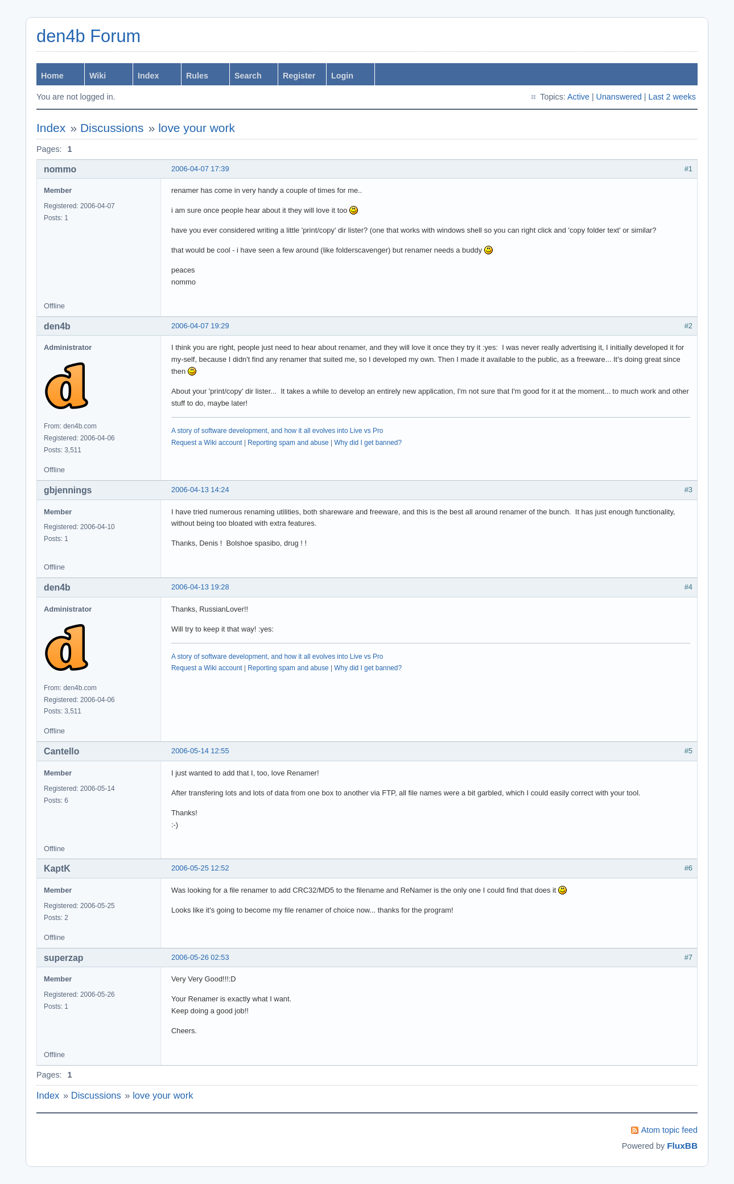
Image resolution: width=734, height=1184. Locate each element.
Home (52, 75)
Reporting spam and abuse (288, 443)
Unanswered (619, 96)
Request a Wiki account (206, 443)
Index (148, 75)
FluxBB (682, 1145)
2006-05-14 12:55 (200, 750)
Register (299, 75)
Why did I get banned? (368, 443)
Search (248, 75)
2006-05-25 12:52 (200, 868)
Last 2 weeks (672, 96)
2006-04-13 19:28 (200, 587)
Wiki (97, 75)
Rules (197, 75)
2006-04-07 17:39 (200, 168)
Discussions (111, 127)
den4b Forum (88, 36)
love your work (196, 127)
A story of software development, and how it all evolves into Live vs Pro (277, 431)
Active (578, 96)
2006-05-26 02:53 (200, 957)
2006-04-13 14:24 (200, 489)
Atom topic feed (669, 1130)
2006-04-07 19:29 (200, 325)
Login (342, 75)
